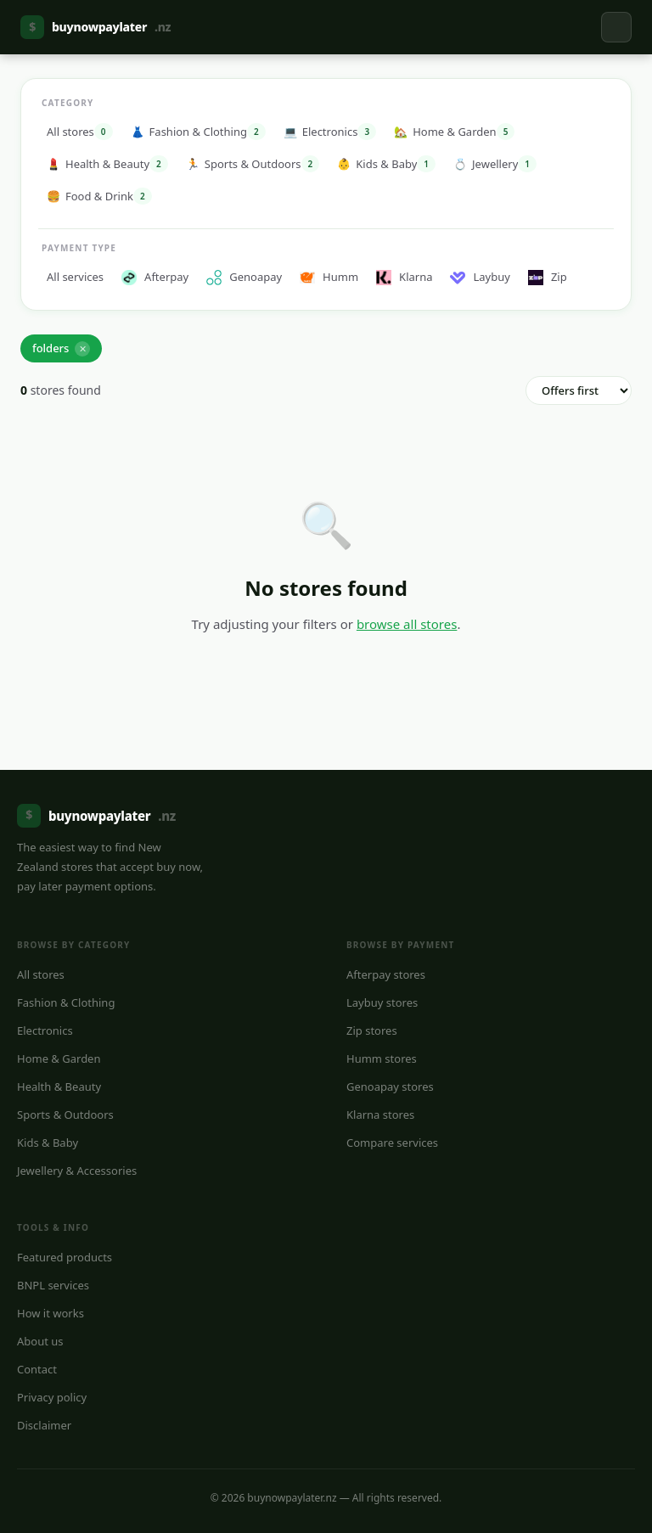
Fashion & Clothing (66, 1002)
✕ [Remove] (83, 348)
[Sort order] (579, 390)
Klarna (404, 276)
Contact (37, 1369)
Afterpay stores (385, 974)
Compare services (392, 1142)
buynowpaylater (95, 27)
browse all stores (407, 623)
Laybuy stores (382, 1002)
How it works (50, 1313)
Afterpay (154, 276)
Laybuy (479, 276)
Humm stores (381, 1058)
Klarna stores (380, 1114)
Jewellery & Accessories (77, 1170)
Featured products (64, 1257)
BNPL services (53, 1285)
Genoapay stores (390, 1086)
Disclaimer (44, 1425)
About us (40, 1341)
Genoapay (244, 276)
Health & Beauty (59, 1086)
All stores (41, 974)
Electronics (45, 1030)
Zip (547, 276)
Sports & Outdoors (65, 1114)
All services (75, 276)
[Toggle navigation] (616, 27)
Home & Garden (59, 1058)
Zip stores (371, 1030)
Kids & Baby (47, 1142)
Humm (329, 276)
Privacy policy (52, 1397)
